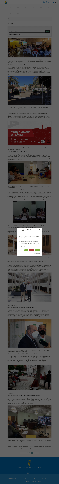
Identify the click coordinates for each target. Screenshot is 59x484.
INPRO (39, 253)
